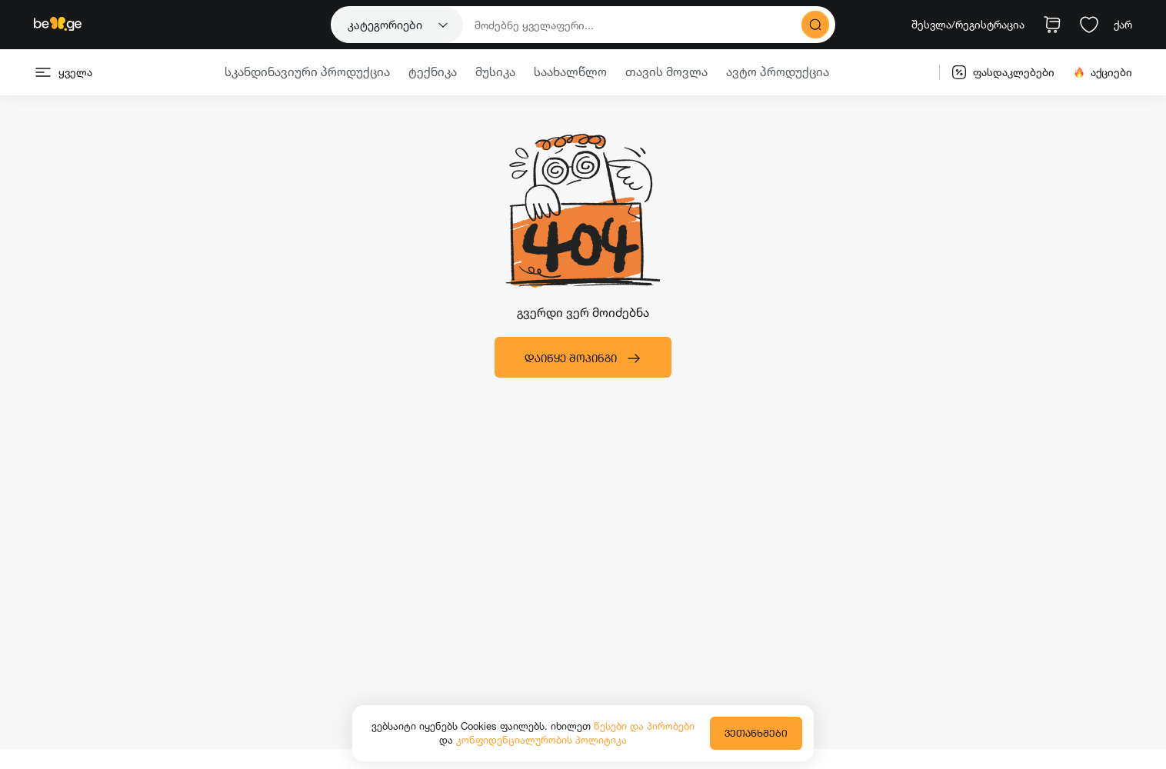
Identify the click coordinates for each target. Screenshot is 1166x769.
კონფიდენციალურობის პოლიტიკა (541, 740)
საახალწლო (570, 71)
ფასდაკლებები (1002, 72)
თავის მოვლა (666, 71)
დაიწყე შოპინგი (583, 358)
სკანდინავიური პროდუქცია (307, 71)
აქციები (1102, 72)
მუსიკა (495, 71)
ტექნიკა (432, 71)
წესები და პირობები (644, 726)
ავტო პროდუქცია (777, 71)
